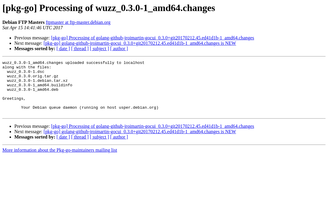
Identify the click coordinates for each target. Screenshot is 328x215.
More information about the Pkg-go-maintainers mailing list (59, 160)
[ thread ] (80, 48)
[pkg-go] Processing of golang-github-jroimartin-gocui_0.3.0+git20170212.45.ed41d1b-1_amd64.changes (152, 37)
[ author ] (119, 48)
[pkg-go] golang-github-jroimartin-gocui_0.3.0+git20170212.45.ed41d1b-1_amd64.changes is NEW (140, 43)
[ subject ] (99, 48)
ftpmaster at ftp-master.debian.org (78, 22)
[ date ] (63, 48)
